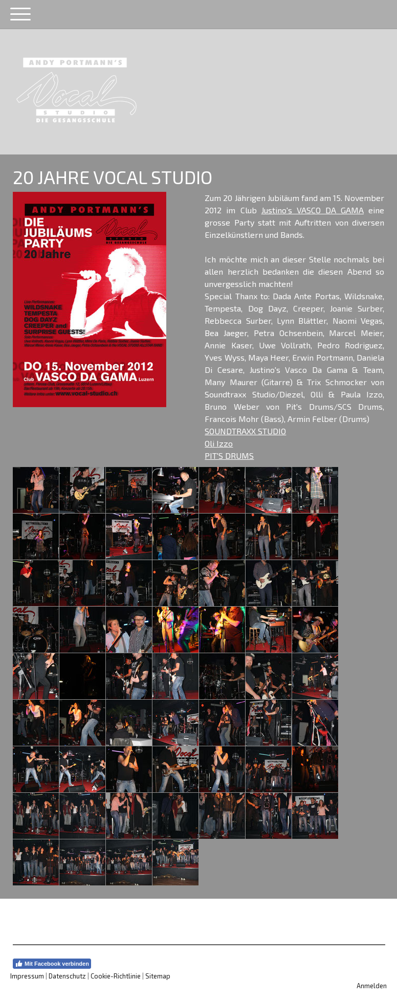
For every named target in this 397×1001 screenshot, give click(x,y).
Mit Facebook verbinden (52, 964)
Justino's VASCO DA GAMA (312, 210)
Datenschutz (67, 976)
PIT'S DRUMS (229, 455)
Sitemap (157, 976)
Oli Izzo (219, 443)
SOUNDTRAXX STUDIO (245, 431)
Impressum (27, 976)
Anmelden (372, 986)
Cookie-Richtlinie (116, 976)
